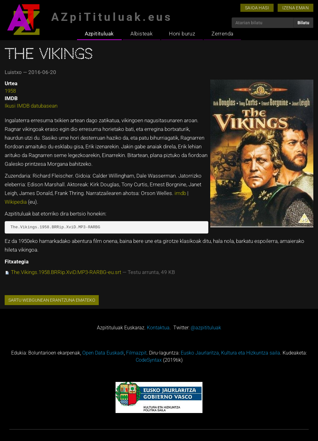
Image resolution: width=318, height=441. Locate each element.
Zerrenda (222, 33)
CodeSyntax (149, 360)
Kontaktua (158, 328)
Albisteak (141, 33)
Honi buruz (182, 33)
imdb (181, 193)
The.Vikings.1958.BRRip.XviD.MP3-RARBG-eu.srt (66, 272)
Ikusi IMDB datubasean (31, 106)
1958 (10, 91)
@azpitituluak (206, 328)
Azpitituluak (99, 33)
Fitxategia (17, 261)
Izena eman (295, 7)
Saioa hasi (257, 7)
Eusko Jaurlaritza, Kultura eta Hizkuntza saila (230, 353)
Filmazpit (136, 353)
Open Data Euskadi (103, 353)
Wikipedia (16, 202)
